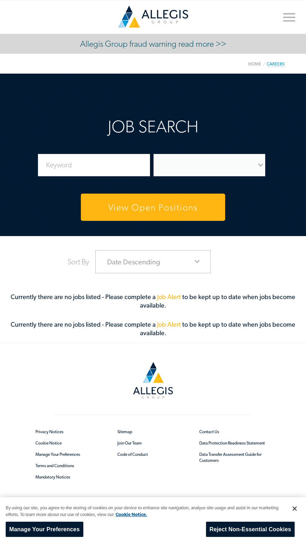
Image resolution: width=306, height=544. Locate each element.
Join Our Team (129, 443)
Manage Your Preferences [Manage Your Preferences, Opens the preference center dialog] (44, 529)
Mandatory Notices (52, 477)
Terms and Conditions (54, 465)
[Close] (294, 508)
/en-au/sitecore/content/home (153, 17)
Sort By (78, 261)
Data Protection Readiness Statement (232, 443)
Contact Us (209, 431)
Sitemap (124, 431)
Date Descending (133, 262)
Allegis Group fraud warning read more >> (153, 44)
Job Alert (169, 296)
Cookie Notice (48, 443)
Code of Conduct (132, 454)
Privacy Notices (49, 431)
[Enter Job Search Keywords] (94, 165)
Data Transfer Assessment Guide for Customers (230, 457)
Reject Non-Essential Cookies (250, 529)
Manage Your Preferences (57, 454)
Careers (276, 64)
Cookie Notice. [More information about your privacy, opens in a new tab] (131, 514)
